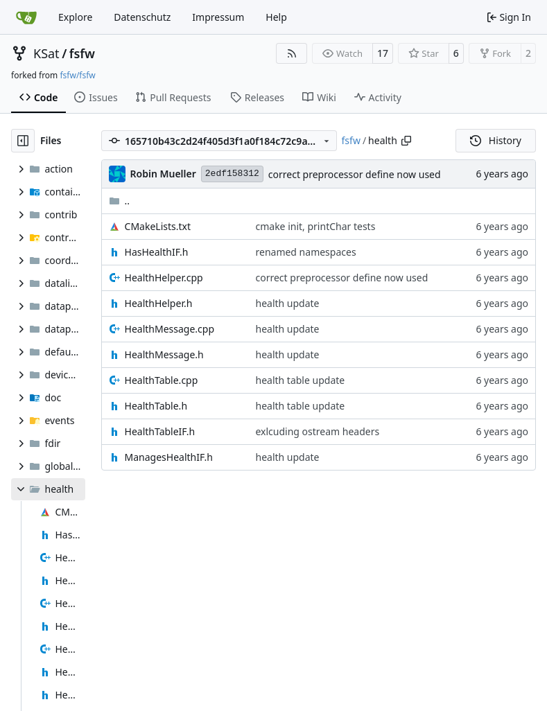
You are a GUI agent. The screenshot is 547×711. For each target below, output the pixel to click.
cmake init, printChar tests (315, 226)
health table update (300, 380)
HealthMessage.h (164, 354)
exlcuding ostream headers (317, 431)
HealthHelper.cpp (164, 277)
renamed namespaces (305, 251)
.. (119, 200)
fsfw (82, 53)
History (495, 140)
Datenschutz (142, 17)
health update (287, 303)
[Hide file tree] (23, 140)
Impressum (218, 17)
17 (382, 53)
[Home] (26, 17)
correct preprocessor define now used (354, 174)
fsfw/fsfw (77, 75)
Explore (75, 17)
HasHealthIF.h (157, 251)
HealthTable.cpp (161, 380)
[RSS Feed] (292, 53)
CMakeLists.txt (158, 226)
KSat (46, 53)
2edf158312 (232, 173)
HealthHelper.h (159, 303)
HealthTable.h (156, 405)
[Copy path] (406, 141)
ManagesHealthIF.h (169, 457)
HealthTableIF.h (160, 431)
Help (276, 17)
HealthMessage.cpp (170, 328)
